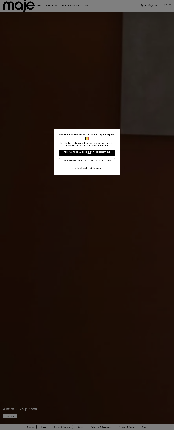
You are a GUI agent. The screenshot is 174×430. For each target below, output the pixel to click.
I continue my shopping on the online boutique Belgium (87, 161)
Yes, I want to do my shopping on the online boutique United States (87, 152)
